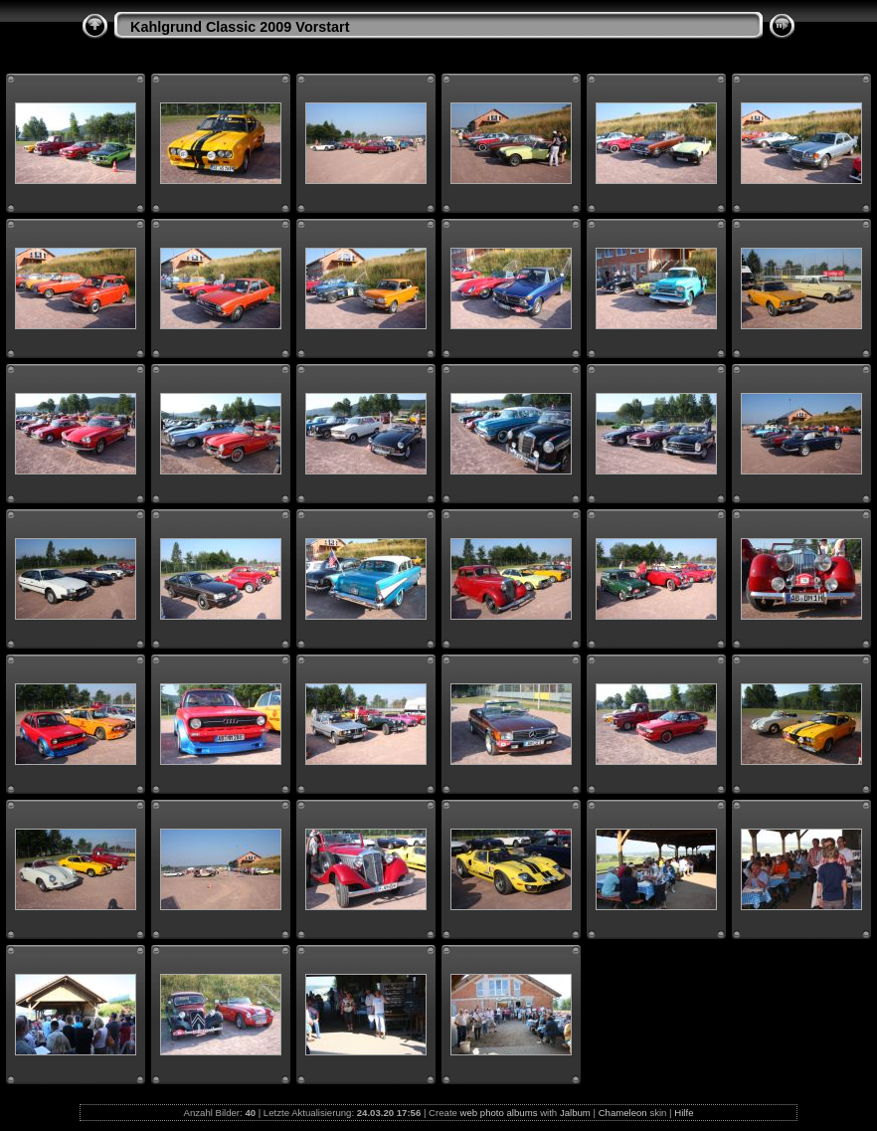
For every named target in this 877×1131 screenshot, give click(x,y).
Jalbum (575, 1112)
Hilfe (683, 1112)
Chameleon (623, 1112)
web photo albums (499, 1112)
